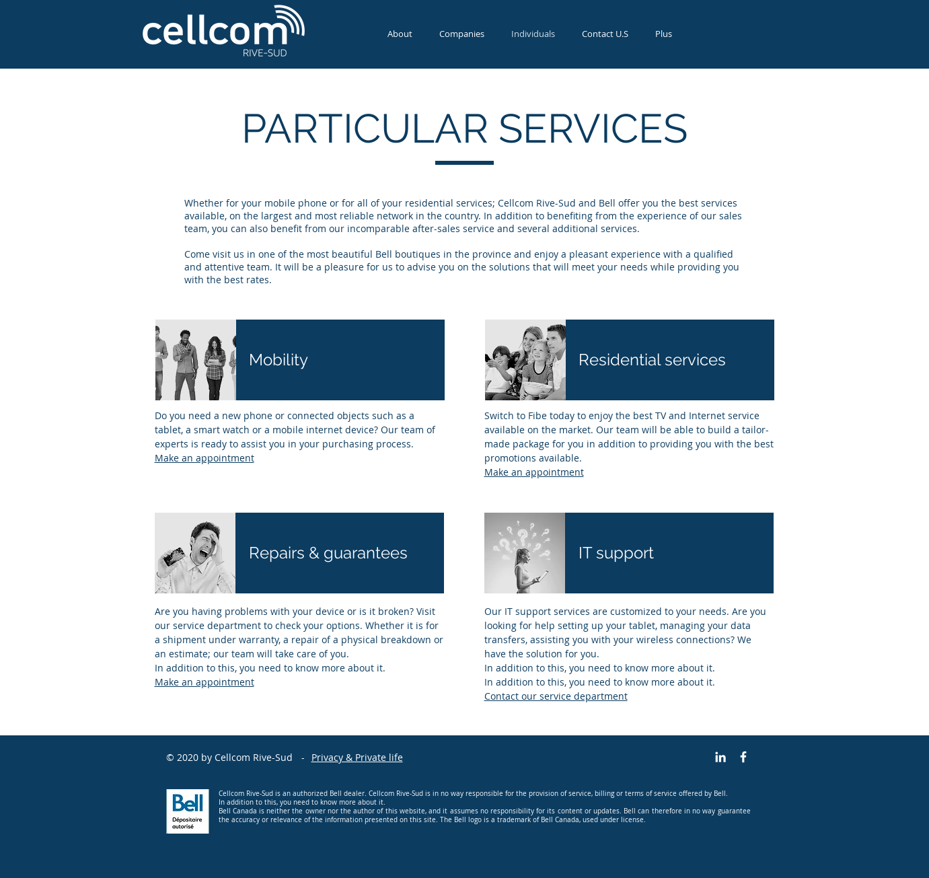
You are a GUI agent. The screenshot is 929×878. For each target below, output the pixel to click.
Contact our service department (556, 696)
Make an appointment (204, 457)
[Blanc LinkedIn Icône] (720, 756)
